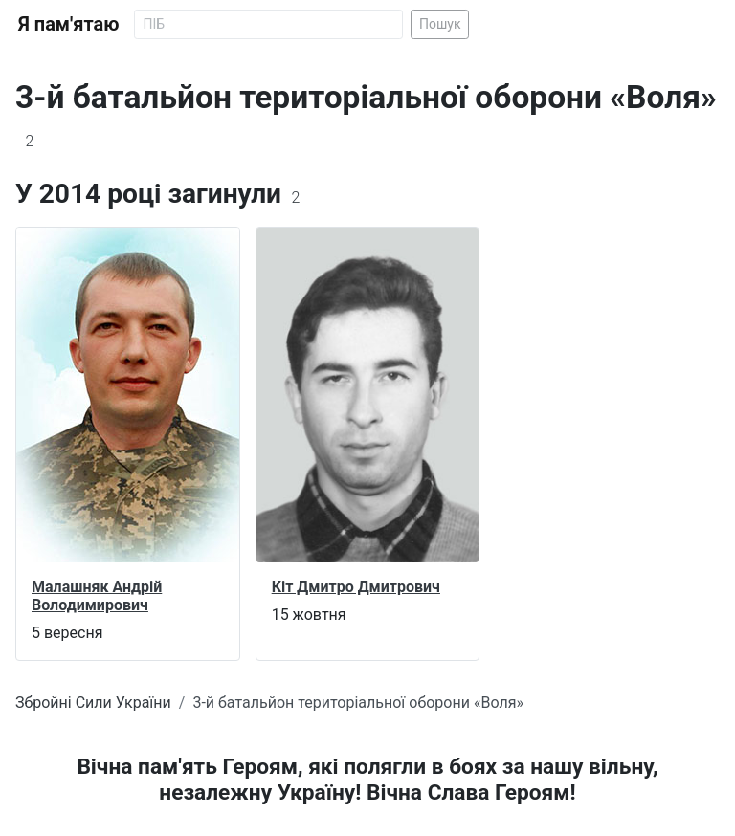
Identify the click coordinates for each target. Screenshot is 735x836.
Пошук (440, 24)
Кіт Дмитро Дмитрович (356, 587)
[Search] (268, 24)
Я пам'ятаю (68, 23)
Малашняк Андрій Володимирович (97, 596)
